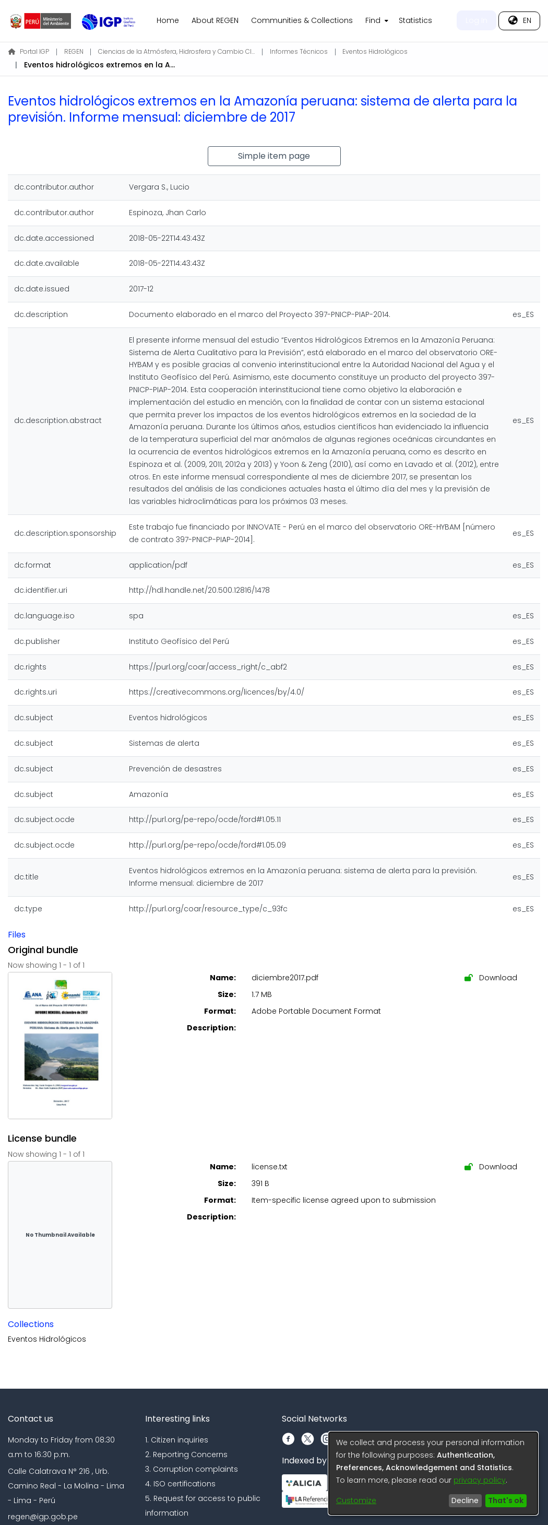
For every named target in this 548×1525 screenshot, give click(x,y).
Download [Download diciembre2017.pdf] (490, 977)
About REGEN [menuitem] (215, 20)
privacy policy (480, 1480)
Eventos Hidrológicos (375, 51)
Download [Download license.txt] (490, 1167)
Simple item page (274, 156)
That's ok (505, 1500)
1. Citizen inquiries (176, 1440)
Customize (356, 1500)
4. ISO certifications (180, 1484)
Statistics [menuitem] (415, 20)
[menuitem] (375, 21)
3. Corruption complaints (191, 1469)
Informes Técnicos (299, 51)
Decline (465, 1500)
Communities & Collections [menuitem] (302, 20)
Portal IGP (28, 51)
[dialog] (433, 1473)
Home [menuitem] (168, 20)
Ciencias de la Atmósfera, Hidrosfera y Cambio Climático (176, 51)
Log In (476, 20)
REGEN (74, 51)
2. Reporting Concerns (186, 1454)
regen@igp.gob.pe (43, 1516)
